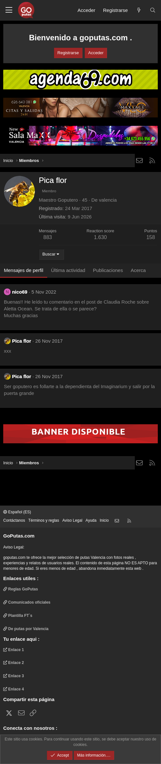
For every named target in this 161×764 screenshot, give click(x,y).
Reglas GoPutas (20, 589)
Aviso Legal (72, 520)
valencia (108, 200)
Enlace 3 (13, 676)
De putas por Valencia (25, 629)
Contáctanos (14, 520)
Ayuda (91, 520)
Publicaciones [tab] (108, 270)
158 (150, 237)
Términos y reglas (43, 520)
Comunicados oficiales (26, 602)
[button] (8, 10)
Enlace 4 (13, 689)
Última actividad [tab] (68, 270)
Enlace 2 (13, 662)
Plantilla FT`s (17, 615)
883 (47, 237)
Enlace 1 (13, 650)
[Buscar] (153, 10)
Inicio (104, 520)
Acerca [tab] (138, 270)
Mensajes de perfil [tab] (23, 270)
